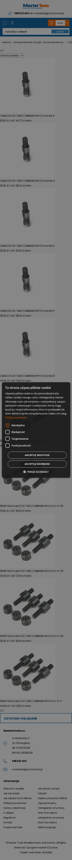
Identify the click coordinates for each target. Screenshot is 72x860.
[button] (36, 471)
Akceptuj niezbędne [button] (37, 463)
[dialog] (36, 430)
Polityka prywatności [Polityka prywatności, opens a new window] (16, 417)
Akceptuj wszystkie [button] (37, 455)
